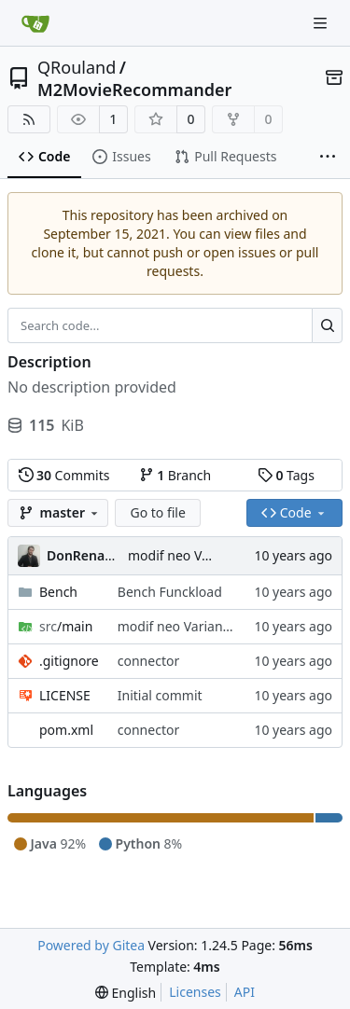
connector (148, 661)
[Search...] (327, 325)
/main (65, 626)
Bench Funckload (170, 592)
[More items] (328, 157)
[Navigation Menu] (322, 22)
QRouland (76, 67)
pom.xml (66, 730)
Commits (64, 475)
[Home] (35, 23)
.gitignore (69, 661)
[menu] (125, 993)
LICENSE (65, 695)
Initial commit (160, 695)
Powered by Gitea (91, 945)
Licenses (195, 992)
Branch (175, 475)
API (244, 992)
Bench (58, 592)
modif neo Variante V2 (196, 555)
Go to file (157, 512)
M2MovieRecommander (134, 89)
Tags (286, 475)
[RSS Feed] (28, 119)
